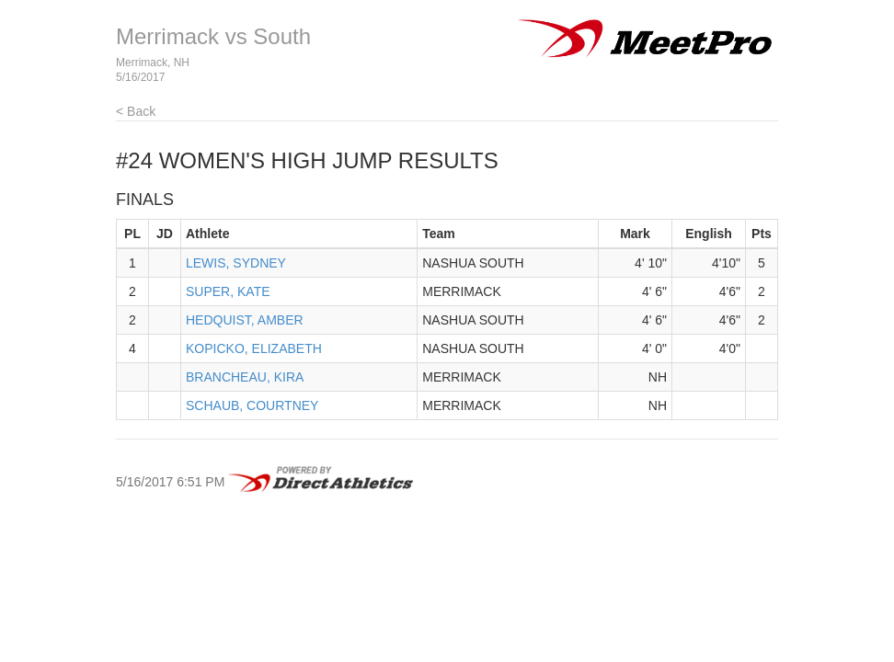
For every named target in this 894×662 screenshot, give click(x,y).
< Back (135, 111)
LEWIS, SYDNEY (236, 263)
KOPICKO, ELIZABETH (254, 348)
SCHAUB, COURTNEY (252, 405)
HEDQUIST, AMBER (245, 320)
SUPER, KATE (228, 291)
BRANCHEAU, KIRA (245, 377)
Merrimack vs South (213, 36)
